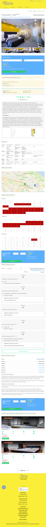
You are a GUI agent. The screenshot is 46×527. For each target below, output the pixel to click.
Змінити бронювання (23, 511)
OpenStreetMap (42, 191)
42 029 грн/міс (41, 365)
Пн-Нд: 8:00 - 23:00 (23, 496)
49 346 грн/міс (41, 372)
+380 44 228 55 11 (23, 494)
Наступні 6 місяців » (41, 359)
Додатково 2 (23, 470)
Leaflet (38, 191)
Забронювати (14, 71)
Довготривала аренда (21, 17)
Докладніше (18, 77)
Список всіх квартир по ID (22, 522)
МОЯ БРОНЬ (20, 7)
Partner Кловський (5, 255)
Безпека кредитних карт (23, 513)
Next (42, 50)
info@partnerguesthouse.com (7, 85)
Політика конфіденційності (23, 508)
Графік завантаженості (12, 17)
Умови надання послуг (23, 510)
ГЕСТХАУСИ (12, 7)
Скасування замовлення (23, 515)
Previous (3, 50)
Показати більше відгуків (23, 351)
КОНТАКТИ (27, 7)
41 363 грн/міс (41, 367)
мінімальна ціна (6, 66)
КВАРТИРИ (5, 7)
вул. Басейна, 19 (23, 502)
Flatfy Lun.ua (23, 486)
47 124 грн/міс (41, 369)
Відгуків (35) (28, 17)
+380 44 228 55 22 (23, 500)
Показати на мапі (4, 17)
